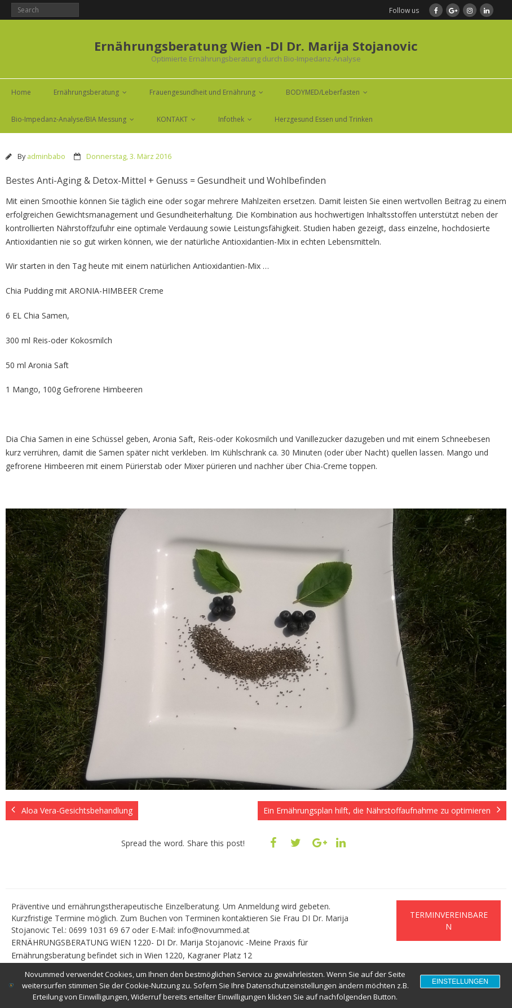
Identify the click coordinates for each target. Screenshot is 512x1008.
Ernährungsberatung (86, 92)
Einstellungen (460, 981)
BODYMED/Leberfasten (323, 92)
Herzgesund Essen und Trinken (324, 119)
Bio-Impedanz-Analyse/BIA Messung (68, 119)
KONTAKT (172, 119)
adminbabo (46, 156)
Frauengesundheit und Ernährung (202, 92)
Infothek (231, 119)
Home (21, 92)
